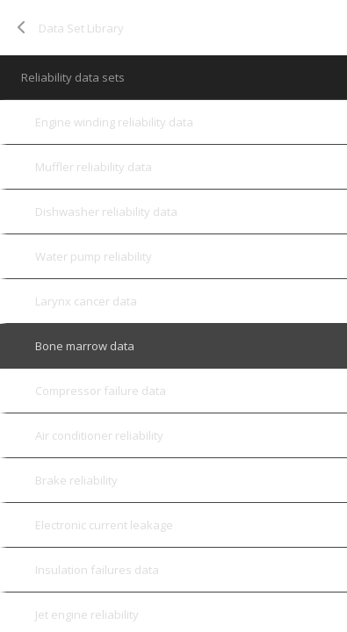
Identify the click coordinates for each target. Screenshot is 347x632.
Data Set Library (81, 28)
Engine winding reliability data (114, 122)
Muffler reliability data (93, 167)
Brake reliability (76, 480)
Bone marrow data (84, 346)
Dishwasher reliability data (106, 211)
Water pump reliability (93, 256)
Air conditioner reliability (99, 435)
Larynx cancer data (86, 301)
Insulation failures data (97, 570)
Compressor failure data (100, 391)
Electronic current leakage (104, 525)
